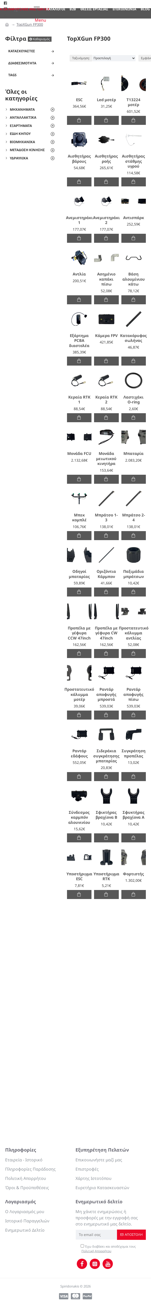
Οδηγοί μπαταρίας (79, 574)
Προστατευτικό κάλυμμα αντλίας (133, 633)
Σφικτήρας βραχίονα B (106, 815)
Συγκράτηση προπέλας (134, 753)
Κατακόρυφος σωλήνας (133, 338)
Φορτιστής (133, 873)
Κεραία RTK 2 (106, 400)
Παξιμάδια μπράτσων (133, 574)
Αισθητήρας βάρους (79, 159)
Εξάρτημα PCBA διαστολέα (79, 340)
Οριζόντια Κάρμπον (106, 574)
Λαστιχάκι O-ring (133, 400)
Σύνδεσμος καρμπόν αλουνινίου (79, 817)
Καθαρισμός (41, 39)
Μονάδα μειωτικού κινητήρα (106, 458)
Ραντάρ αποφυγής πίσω (133, 694)
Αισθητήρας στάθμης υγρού (133, 161)
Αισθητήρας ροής (106, 159)
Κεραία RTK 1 (79, 400)
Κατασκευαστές (21, 51)
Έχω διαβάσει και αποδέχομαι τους (108, 1249)
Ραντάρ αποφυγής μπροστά (106, 694)
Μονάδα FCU (79, 453)
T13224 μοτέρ (133, 102)
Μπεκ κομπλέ (79, 518)
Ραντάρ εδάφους (79, 753)
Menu (40, 20)
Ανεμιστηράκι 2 (106, 220)
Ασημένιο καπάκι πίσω (106, 279)
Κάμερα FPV (106, 335)
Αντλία (79, 274)
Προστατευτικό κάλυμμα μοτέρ (79, 694)
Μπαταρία (133, 453)
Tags (12, 75)
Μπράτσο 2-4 (133, 518)
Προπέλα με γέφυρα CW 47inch (106, 633)
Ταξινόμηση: (81, 58)
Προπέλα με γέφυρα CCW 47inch (79, 633)
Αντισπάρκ (133, 217)
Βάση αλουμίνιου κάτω (133, 279)
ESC (79, 99)
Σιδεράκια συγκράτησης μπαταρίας (106, 755)
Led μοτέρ (106, 99)
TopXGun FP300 (29, 24)
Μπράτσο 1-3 (106, 518)
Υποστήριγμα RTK (106, 876)
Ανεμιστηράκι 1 (79, 220)
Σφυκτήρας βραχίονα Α (134, 815)
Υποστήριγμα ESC (79, 876)
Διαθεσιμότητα (22, 63)
